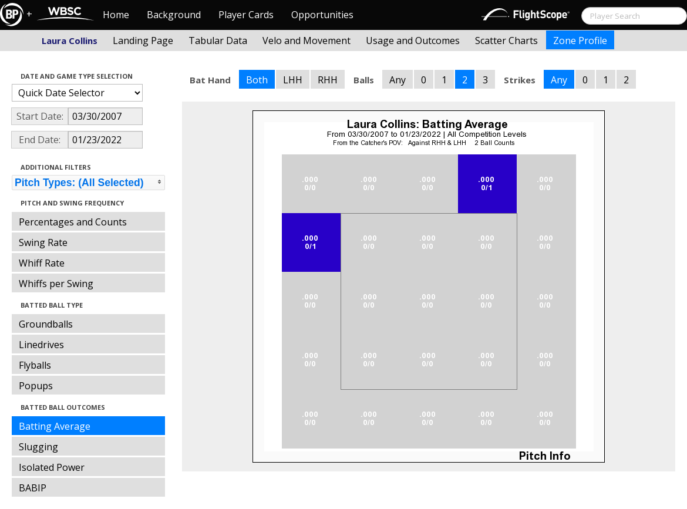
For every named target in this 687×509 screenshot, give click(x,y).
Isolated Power (52, 467)
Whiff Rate (42, 263)
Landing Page (143, 40)
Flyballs (35, 365)
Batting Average (54, 426)
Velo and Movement (306, 40)
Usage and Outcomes (413, 40)
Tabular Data (217, 40)
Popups (36, 385)
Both (257, 79)
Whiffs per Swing (56, 283)
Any (397, 79)
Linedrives (41, 344)
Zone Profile (580, 40)
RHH (328, 79)
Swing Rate (43, 242)
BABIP (32, 487)
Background (174, 14)
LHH (292, 79)
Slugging (38, 446)
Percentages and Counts (73, 221)
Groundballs (46, 324)
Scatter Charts (506, 40)
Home (116, 14)
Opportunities (322, 14)
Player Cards (246, 14)
